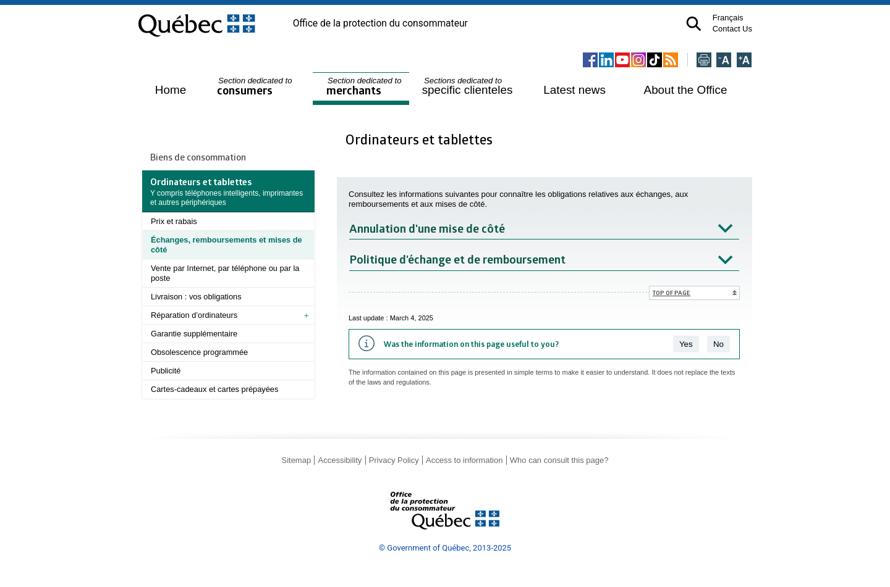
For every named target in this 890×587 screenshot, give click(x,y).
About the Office (685, 89)
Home (170, 89)
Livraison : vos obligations (196, 296)
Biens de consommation (198, 157)
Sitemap (296, 460)
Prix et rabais (174, 221)
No (718, 344)
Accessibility (340, 460)
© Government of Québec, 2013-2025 (445, 547)
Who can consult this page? (559, 460)
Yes (686, 344)
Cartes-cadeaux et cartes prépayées (214, 389)
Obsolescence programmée (199, 352)
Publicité (165, 370)
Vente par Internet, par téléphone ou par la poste (225, 273)
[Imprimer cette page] (704, 60)
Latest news (574, 89)
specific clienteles (467, 86)
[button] (693, 23)
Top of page (671, 292)
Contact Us (732, 28)
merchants (365, 87)
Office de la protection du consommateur (380, 23)
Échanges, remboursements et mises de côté (226, 244)
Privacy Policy (394, 460)
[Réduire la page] (723, 60)
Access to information (464, 460)
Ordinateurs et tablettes (420, 139)
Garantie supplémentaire (194, 333)
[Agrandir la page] (744, 60)
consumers (255, 87)
